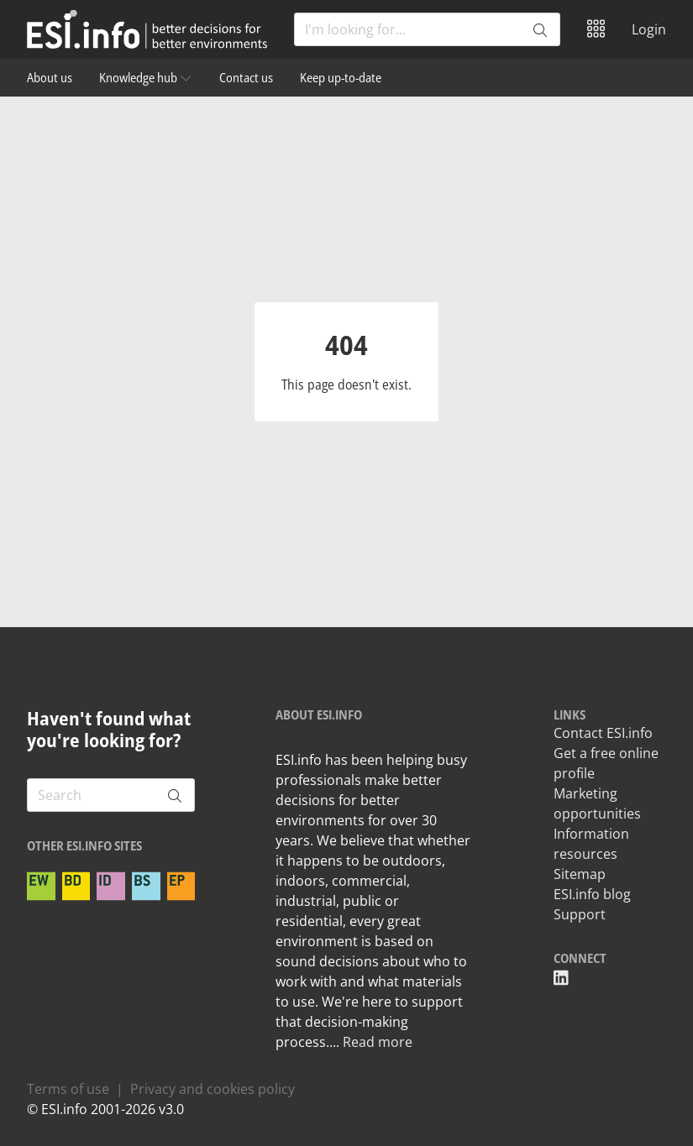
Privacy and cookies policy (212, 1089)
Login (649, 29)
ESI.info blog (592, 894)
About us (49, 77)
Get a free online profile (606, 763)
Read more (377, 1042)
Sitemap (580, 874)
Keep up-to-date (340, 77)
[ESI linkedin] (561, 978)
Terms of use (68, 1089)
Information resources (591, 843)
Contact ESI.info (603, 733)
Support (580, 914)
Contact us (246, 77)
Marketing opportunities (597, 803)
